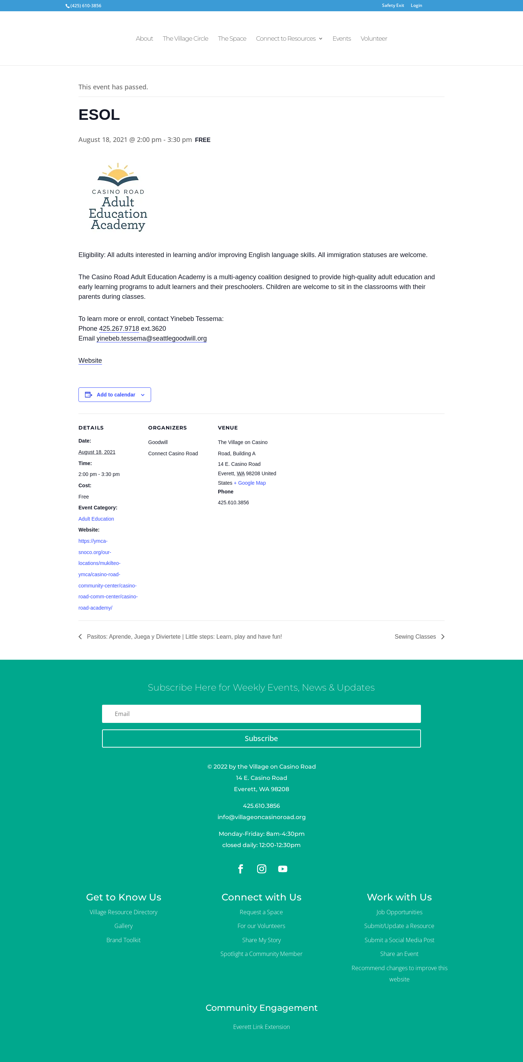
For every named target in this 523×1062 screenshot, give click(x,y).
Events (342, 39)
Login (416, 5)
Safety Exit (393, 5)
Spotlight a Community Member (261, 954)
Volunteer (374, 39)
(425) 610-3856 (85, 6)
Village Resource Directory (123, 912)
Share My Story (261, 940)
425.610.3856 (261, 805)
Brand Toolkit (123, 940)
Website (90, 360)
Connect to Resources (286, 39)
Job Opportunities (399, 912)
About (144, 39)
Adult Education (96, 519)
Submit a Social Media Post (399, 940)
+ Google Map (250, 483)
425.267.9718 (119, 328)
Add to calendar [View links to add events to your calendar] (116, 395)
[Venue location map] (326, 463)
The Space (232, 39)
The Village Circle (185, 39)
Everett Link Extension (261, 1027)
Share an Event (399, 954)
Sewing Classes (416, 637)
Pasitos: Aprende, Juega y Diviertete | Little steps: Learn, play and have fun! (183, 637)
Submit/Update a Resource (399, 926)
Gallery (123, 926)
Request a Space (261, 912)
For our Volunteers (261, 926)
